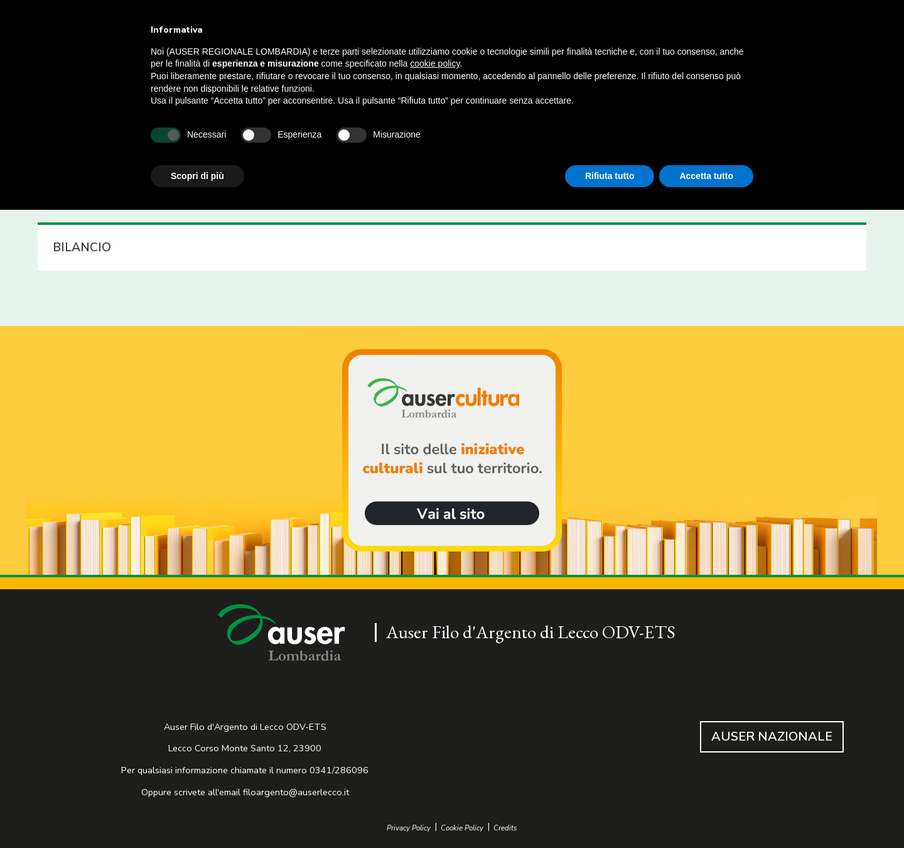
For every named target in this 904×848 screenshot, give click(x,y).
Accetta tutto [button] (706, 176)
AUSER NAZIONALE (771, 736)
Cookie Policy (462, 828)
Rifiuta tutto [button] (610, 176)
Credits (505, 828)
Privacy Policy (409, 828)
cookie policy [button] (435, 63)
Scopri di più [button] (197, 176)
